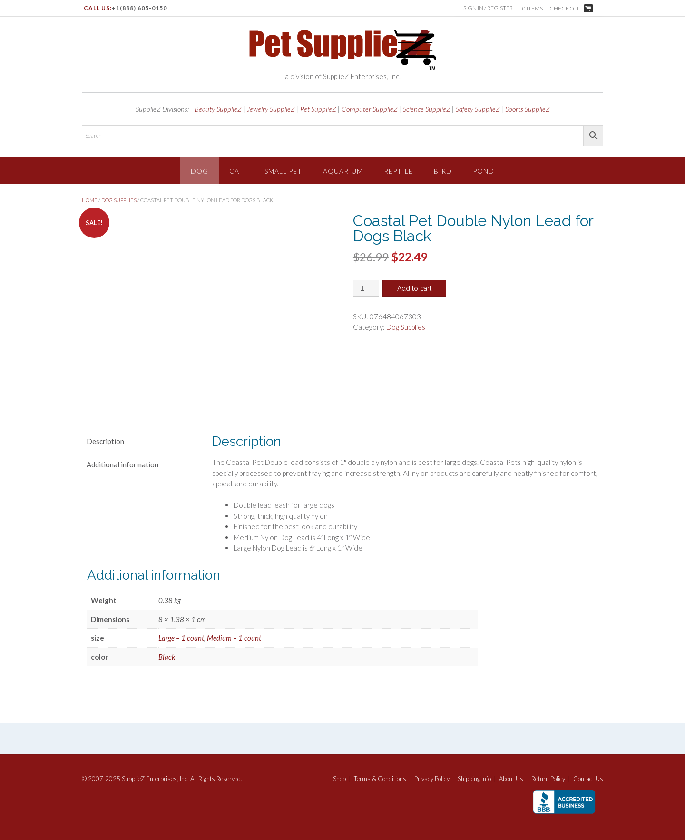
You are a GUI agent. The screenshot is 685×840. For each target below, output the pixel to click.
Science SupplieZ (426, 109)
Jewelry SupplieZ (271, 109)
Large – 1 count (181, 637)
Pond (483, 171)
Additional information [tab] (122, 464)
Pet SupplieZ (318, 109)
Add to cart (414, 288)
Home (90, 200)
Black (166, 656)
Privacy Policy (432, 779)
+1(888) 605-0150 (139, 7)
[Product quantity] (366, 288)
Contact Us (588, 779)
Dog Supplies (119, 200)
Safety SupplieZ (478, 109)
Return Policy (548, 779)
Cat (236, 171)
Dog (199, 171)
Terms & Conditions (380, 779)
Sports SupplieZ (527, 109)
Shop (339, 779)
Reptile (398, 171)
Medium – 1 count (234, 637)
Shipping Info (474, 779)
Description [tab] (105, 441)
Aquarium (343, 171)
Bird (443, 171)
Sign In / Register (488, 7)
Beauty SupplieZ (218, 109)
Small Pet (283, 171)
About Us (511, 779)
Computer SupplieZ (370, 109)
